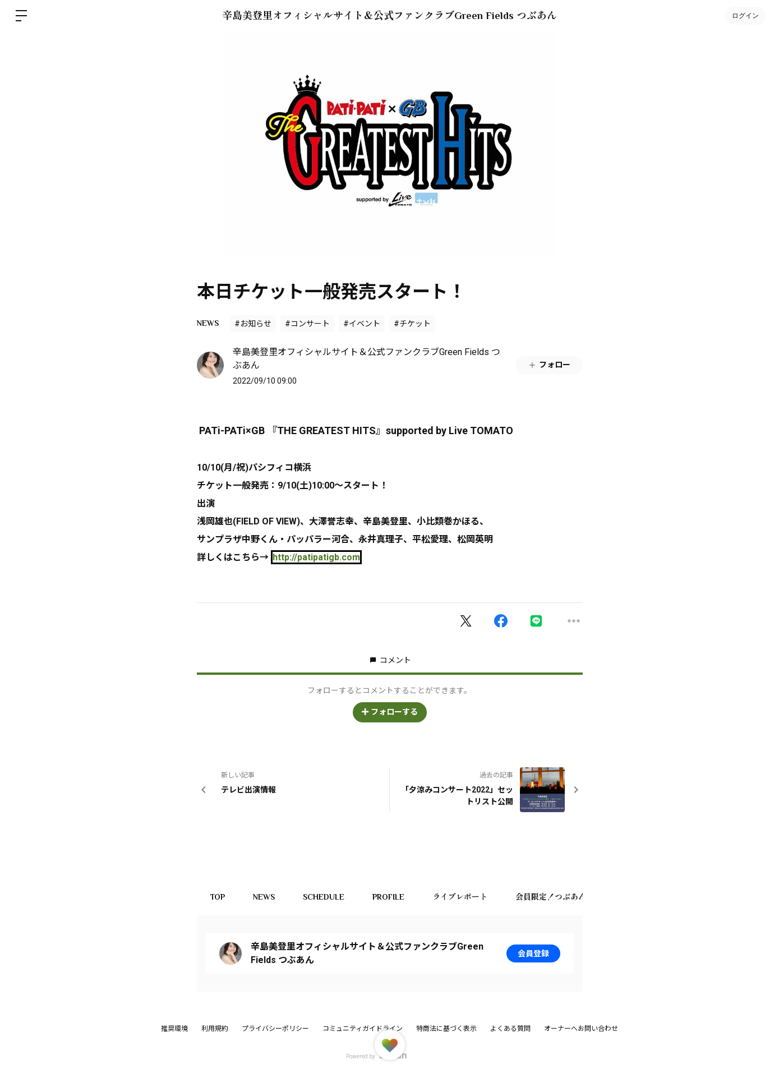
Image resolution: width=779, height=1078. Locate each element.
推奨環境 (174, 1029)
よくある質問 (510, 1029)
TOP (218, 896)
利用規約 (214, 1029)
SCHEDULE (324, 896)
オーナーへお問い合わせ (581, 1028)
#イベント (361, 323)
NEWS (208, 323)
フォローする (390, 711)
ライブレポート (460, 896)
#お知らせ (252, 323)
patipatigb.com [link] (316, 557)
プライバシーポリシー (275, 1029)
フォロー (549, 365)
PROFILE (389, 896)
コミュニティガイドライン (362, 1029)
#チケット (412, 323)
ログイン (745, 16)
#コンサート (307, 323)
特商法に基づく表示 (446, 1029)
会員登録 (533, 953)
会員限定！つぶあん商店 (559, 896)
